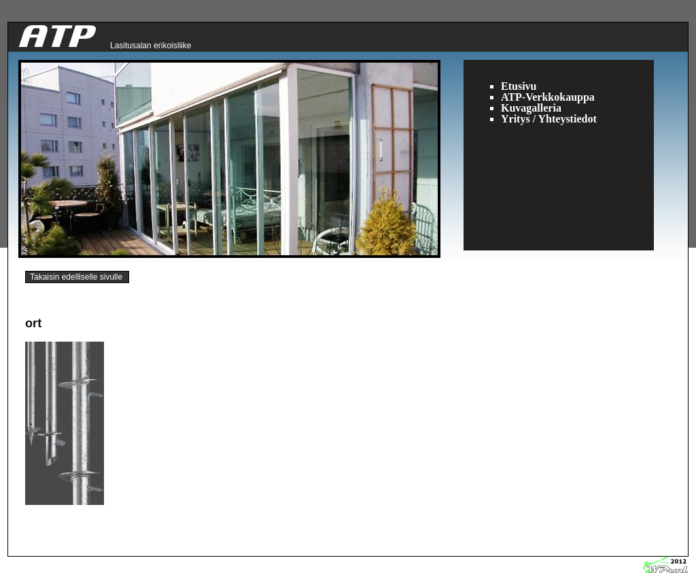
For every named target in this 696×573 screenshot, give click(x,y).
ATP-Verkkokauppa (548, 97)
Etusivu (518, 86)
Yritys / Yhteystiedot (549, 119)
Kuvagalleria (531, 108)
